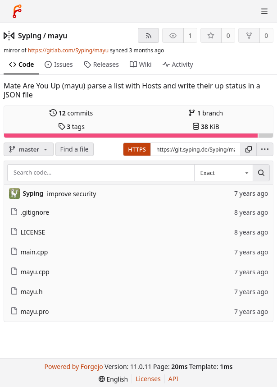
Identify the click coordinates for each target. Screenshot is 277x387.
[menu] (264, 149)
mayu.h (26, 291)
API (173, 378)
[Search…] (261, 172)
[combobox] (223, 172)
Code (21, 64)
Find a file (74, 149)
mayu (58, 35)
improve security (71, 193)
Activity (178, 64)
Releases (101, 64)
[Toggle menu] (264, 11)
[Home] (17, 11)
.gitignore (30, 212)
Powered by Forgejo (74, 366)
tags (71, 126)
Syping (29, 35)
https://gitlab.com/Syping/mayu (68, 50)
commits (71, 113)
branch (205, 113)
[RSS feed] (148, 35)
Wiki (141, 64)
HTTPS (137, 149)
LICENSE (27, 232)
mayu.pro (29, 311)
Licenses (148, 378)
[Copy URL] (249, 149)
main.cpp (29, 252)
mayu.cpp (30, 271)
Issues (59, 64)
